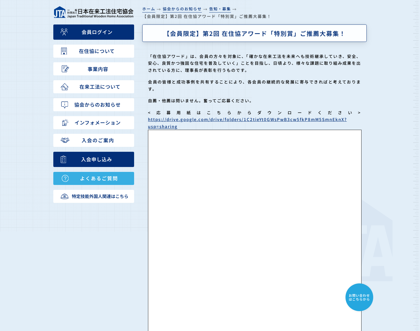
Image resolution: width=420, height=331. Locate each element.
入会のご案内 (310, 246)
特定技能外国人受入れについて (327, 275)
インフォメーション (260, 295)
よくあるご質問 (312, 265)
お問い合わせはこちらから (359, 297)
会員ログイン (310, 295)
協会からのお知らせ (260, 285)
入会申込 (305, 256)
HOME (247, 246)
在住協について (256, 256)
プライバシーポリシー (318, 304)
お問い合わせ (310, 285)
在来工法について (258, 275)
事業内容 (249, 265)
